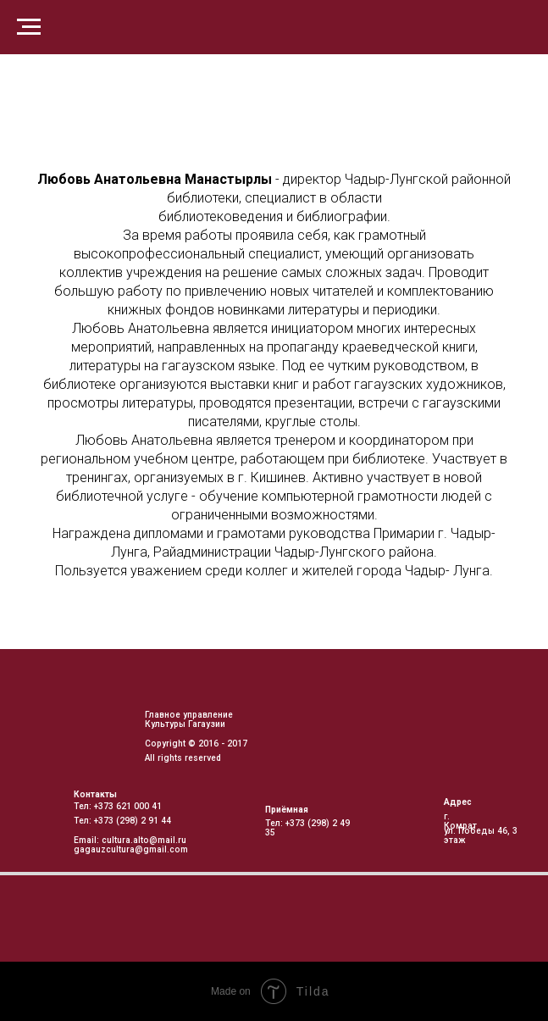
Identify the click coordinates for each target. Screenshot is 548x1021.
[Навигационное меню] (29, 27)
